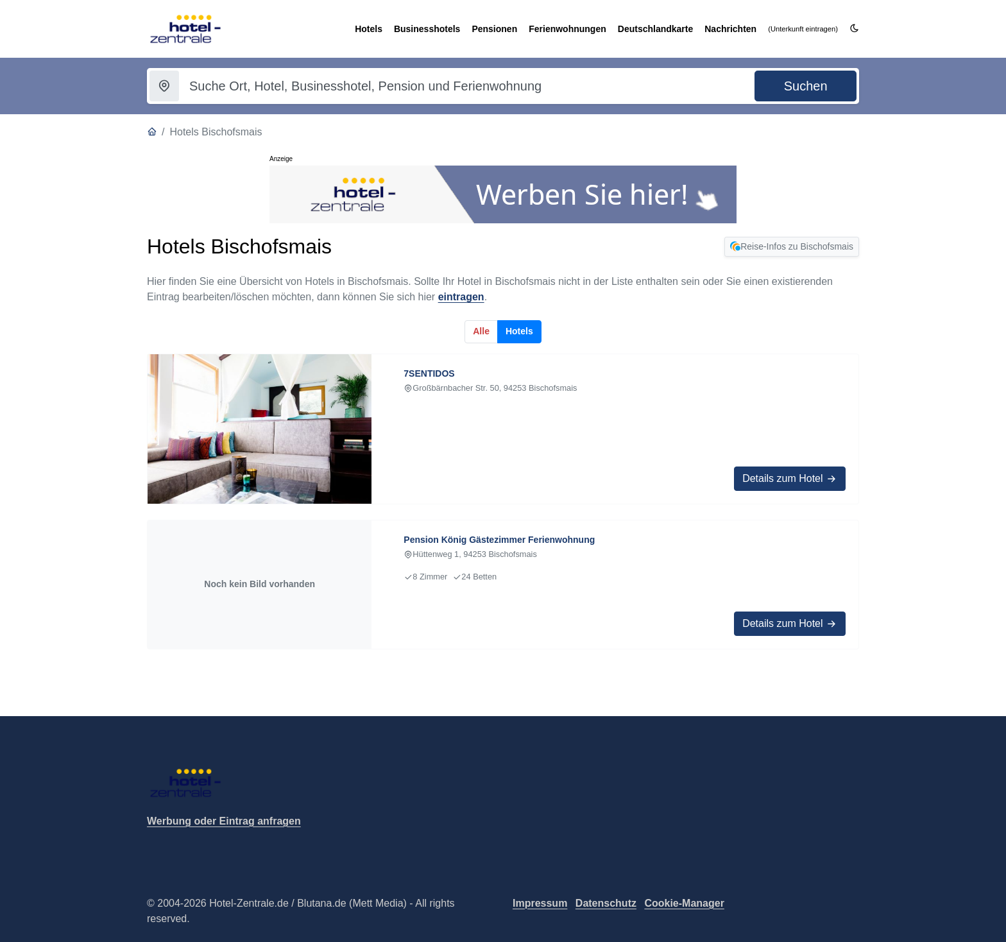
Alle (481, 331)
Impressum (540, 903)
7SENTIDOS (429, 373)
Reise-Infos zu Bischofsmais (791, 246)
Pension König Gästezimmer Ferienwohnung (499, 540)
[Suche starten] (805, 86)
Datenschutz (605, 903)
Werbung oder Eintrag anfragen (224, 821)
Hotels (519, 331)
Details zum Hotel (789, 478)
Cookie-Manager (684, 903)
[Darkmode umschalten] (854, 28)
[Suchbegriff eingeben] (457, 86)
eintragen (461, 296)
